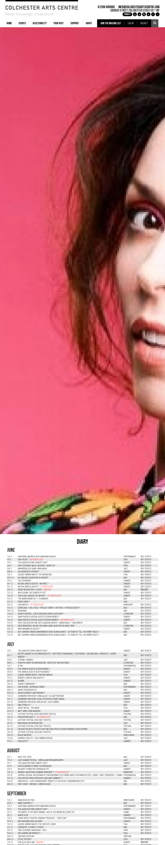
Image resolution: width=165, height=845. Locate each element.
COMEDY (127, 562)
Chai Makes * (23, 604)
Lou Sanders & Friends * (29, 571)
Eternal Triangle (25, 659)
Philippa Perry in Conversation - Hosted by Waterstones (43, 662)
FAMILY (126, 812)
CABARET (127, 580)
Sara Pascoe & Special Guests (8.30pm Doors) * (38, 619)
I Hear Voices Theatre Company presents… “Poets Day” (42, 818)
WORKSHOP (128, 604)
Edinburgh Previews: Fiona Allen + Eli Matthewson (41, 696)
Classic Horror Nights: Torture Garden (35, 674)
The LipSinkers (24, 580)
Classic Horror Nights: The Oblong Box (35, 574)
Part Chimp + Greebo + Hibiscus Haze (34, 784)
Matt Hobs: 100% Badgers (29, 711)
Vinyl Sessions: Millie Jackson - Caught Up (36, 565)
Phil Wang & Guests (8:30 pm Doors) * (34, 672)
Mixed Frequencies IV (27, 690)
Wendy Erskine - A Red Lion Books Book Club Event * (41, 613)
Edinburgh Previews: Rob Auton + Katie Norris (38, 702)
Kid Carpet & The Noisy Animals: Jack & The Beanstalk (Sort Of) (46, 812)
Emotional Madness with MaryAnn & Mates (37, 556)
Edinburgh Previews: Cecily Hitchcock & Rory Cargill (41, 699)
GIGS (125, 577)
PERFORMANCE (130, 556)
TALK (126, 559)
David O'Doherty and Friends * (31, 693)
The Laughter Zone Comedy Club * (33, 562)
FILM (125, 574)
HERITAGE (128, 836)
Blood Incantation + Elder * (30, 589)
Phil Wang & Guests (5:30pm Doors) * (34, 669)
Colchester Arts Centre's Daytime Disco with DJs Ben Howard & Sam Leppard (52, 729)
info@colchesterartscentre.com (137, 7)
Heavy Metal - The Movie (29, 708)
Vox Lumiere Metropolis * (29, 833)
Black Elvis (23, 815)
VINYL (126, 565)
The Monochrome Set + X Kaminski (33, 598)
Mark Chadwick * (25, 803)
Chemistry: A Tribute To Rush (31, 827)
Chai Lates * (23, 741)
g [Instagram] (134, 14)
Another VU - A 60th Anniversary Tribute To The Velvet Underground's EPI (51, 781)
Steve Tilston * (25, 839)
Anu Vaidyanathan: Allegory (30, 821)
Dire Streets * (24, 705)
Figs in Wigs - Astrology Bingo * (32, 687)
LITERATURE (128, 613)
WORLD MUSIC (129, 735)
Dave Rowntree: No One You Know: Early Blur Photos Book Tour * (46, 625)
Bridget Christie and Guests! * (31, 677)
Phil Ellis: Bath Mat (26, 842)
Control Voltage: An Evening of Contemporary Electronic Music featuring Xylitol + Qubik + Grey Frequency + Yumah (70, 775)
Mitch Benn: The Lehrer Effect (32, 592)
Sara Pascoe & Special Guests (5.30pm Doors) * (38, 616)
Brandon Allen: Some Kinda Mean (32, 568)
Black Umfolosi (24, 735)
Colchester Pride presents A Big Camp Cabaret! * (40, 778)
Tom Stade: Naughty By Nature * (32, 595)
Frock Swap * (24, 601)
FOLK (126, 839)
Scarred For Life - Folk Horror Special (35, 738)
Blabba (21, 680)
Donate (126, 14)
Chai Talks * (23, 559)
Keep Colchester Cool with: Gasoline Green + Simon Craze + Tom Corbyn (50, 622)
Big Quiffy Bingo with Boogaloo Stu (33, 769)
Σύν (20, 665)
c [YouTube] (152, 14)
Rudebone (22, 610)
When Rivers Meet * (27, 717)
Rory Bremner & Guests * (29, 628)
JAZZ (126, 568)
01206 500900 (105, 7)
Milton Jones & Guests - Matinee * (33, 583)
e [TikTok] (147, 14)
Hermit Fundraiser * (27, 684)
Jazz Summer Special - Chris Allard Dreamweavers (40, 760)
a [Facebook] (138, 14)
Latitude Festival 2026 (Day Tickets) (34, 720)
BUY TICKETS (146, 556)
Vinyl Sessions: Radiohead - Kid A (32, 830)
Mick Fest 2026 (24, 757)
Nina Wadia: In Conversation (30, 723)
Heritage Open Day (26, 836)
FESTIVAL (127, 714)
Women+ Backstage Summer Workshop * (36, 772)
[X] (143, 14)
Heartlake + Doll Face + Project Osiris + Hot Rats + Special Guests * (49, 607)
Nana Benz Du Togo (26, 800)
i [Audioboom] (156, 14)
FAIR (125, 601)
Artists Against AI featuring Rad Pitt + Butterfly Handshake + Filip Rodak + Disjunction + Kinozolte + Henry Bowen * (67, 655)
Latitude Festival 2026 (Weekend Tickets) (37, 714)
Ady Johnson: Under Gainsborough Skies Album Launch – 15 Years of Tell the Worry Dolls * (58, 631)
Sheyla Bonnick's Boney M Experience (35, 766)
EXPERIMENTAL (130, 665)
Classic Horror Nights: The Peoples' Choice (37, 824)
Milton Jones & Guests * (29, 586)
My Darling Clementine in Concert (33, 577)
